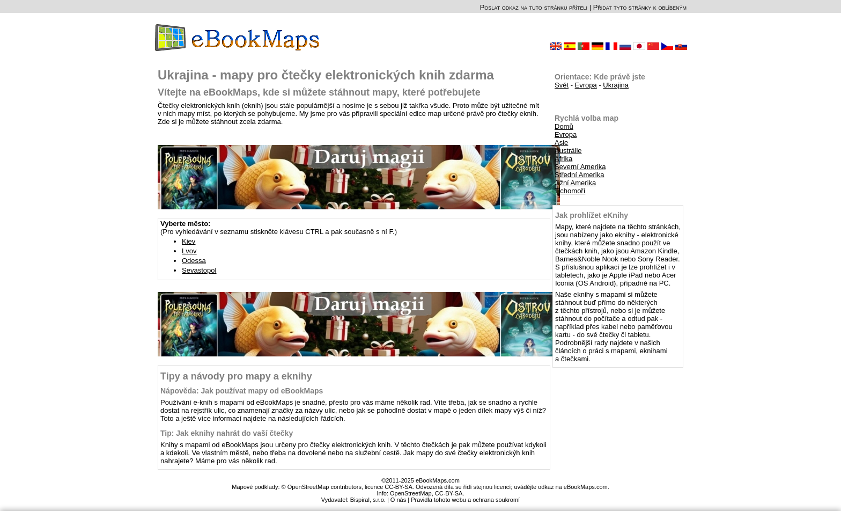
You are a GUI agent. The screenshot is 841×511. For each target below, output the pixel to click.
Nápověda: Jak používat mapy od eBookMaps (241, 390)
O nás (398, 500)
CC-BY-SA (449, 493)
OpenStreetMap (411, 493)
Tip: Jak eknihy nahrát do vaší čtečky (226, 433)
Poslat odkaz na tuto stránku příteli (533, 7)
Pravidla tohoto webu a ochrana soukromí (465, 500)
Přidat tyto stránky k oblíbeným (640, 7)
